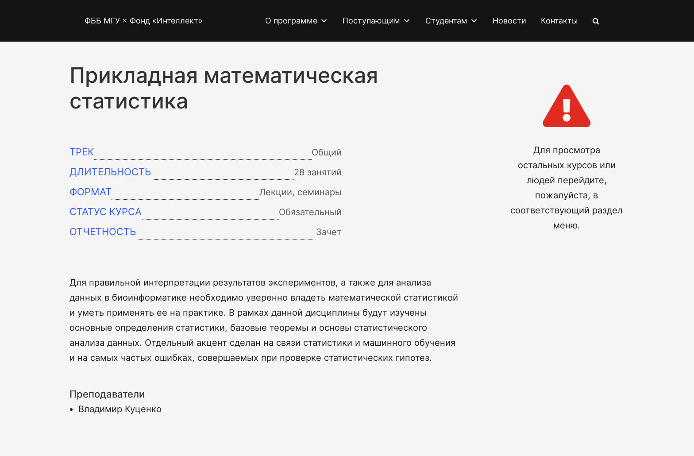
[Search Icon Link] (596, 21)
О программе (296, 21)
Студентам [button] (451, 21)
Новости (509, 20)
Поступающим (377, 21)
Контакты (559, 20)
